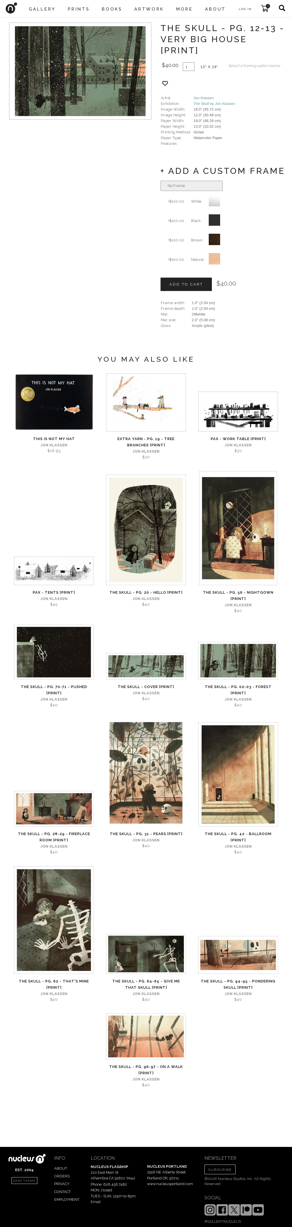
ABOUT (60, 1168)
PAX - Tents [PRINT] (54, 592)
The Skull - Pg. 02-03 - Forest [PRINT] (238, 690)
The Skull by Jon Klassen (214, 103)
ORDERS (62, 1176)
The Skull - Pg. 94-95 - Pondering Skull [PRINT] (238, 984)
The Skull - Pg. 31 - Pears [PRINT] (146, 834)
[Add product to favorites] (165, 83)
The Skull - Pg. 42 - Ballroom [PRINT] (238, 837)
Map (130, 1178)
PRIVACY (62, 1184)
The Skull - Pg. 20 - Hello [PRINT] (146, 592)
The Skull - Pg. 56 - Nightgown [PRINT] (238, 595)
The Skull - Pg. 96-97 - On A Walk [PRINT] (146, 1070)
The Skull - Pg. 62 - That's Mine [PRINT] (54, 984)
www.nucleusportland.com (170, 1184)
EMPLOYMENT (66, 1199)
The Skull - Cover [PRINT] (146, 687)
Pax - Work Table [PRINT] (238, 439)
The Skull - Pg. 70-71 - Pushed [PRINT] (54, 690)
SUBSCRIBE (220, 1170)
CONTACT (62, 1192)
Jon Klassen (204, 98)
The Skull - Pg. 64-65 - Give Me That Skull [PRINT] (146, 984)
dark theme (24, 1180)
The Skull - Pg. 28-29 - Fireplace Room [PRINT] (54, 837)
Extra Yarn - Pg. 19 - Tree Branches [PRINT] (146, 442)
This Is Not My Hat (54, 439)
